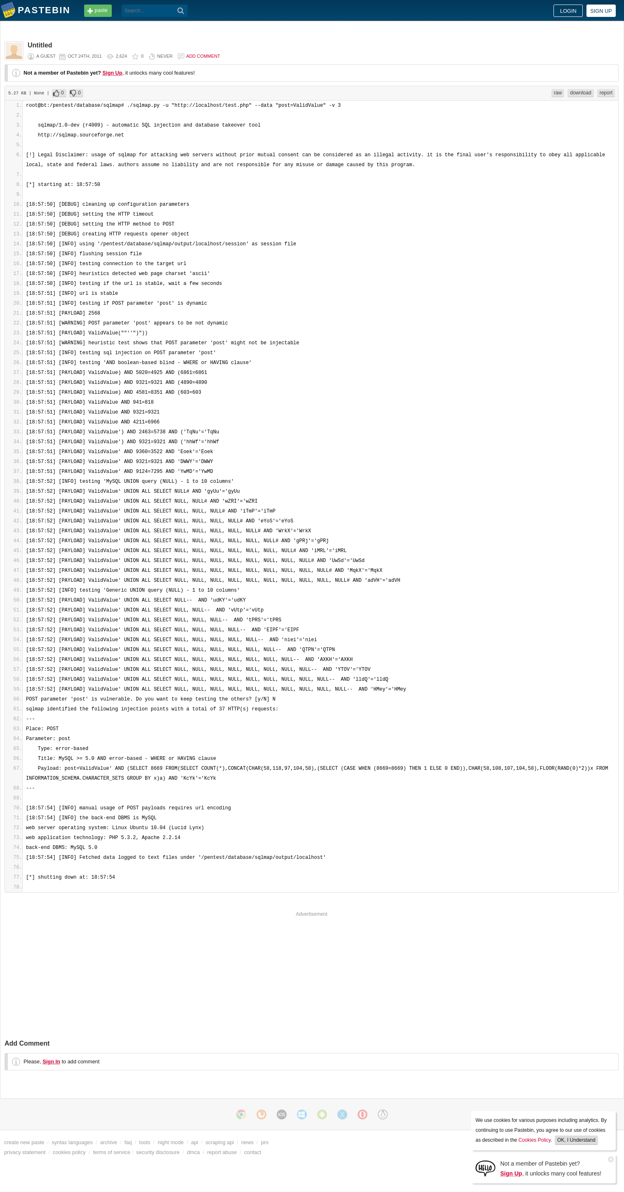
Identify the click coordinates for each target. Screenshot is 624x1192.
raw (558, 93)
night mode (171, 1142)
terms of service (111, 1152)
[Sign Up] (485, 1167)
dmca (193, 1152)
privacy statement (24, 1152)
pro (265, 1142)
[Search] (181, 11)
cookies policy (69, 1152)
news (247, 1142)
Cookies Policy (534, 1140)
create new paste (24, 1142)
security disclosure (157, 1152)
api (194, 1142)
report (606, 93)
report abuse (222, 1152)
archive (108, 1142)
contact (252, 1152)
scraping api (219, 1142)
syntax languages (72, 1142)
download (580, 93)
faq (128, 1142)
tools (144, 1142)
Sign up (601, 11)
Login (568, 11)
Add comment (203, 56)
